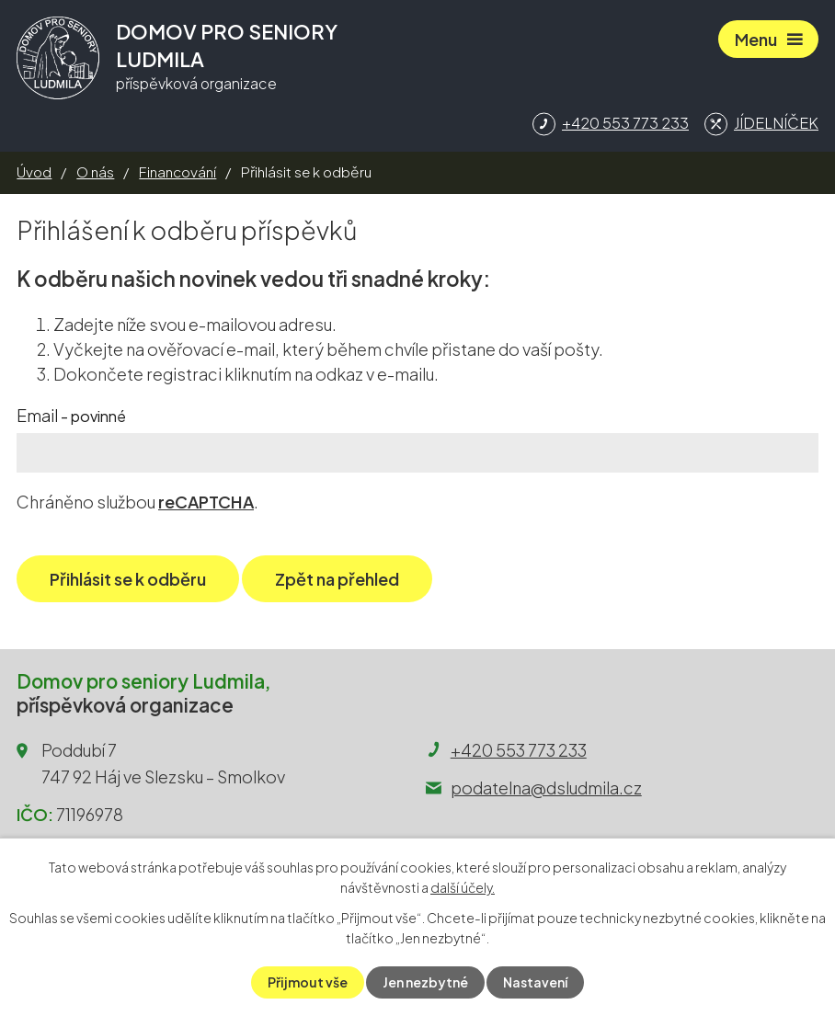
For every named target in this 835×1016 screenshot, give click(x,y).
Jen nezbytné (425, 982)
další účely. (462, 887)
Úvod (34, 171)
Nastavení (535, 982)
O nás (95, 171)
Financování (177, 171)
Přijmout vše (308, 982)
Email (71, 415)
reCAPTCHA (206, 501)
